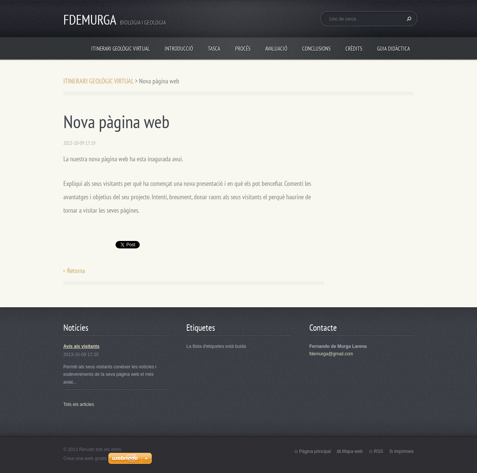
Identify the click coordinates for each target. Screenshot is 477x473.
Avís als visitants (81, 346)
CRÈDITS (353, 48)
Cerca (408, 18)
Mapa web (352, 451)
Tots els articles (78, 404)
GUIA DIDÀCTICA (393, 48)
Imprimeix (404, 451)
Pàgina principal (315, 451)
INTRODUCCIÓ (179, 48)
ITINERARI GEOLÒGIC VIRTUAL (120, 48)
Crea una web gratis (85, 458)
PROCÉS (242, 48)
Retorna (76, 270)
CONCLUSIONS (316, 48)
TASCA (214, 48)
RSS (378, 451)
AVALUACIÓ (276, 48)
